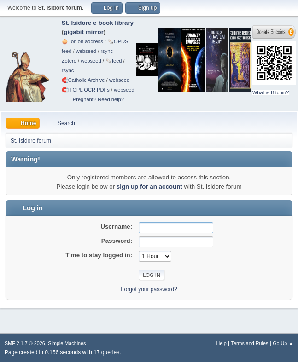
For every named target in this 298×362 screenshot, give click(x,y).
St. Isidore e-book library (98, 22)
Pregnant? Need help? (98, 99)
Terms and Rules (250, 343)
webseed (86, 51)
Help (221, 343)
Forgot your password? (149, 289)
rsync (106, 51)
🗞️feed (113, 60)
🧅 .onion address (82, 41)
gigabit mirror (84, 32)
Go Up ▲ (283, 343)
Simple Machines (67, 343)
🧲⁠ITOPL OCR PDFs (86, 89)
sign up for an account (149, 186)
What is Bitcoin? (270, 92)
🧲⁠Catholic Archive (83, 80)
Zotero (69, 60)
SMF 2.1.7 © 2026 (25, 343)
